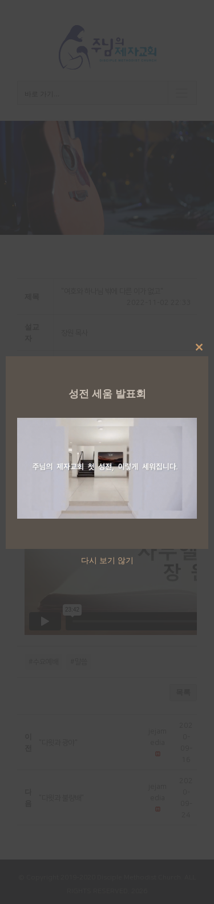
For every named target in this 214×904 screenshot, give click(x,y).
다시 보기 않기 (107, 560)
